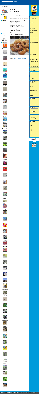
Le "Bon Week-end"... (3, 37)
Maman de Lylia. (32, 54)
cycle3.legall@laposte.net (5, 6)
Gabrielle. (31, 59)
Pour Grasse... (5, 85)
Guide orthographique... (4, 40)
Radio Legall (31, 95)
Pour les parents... (3, 31)
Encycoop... (31, 74)
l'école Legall (31, 86)
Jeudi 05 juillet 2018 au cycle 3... (33, 30)
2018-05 (31, 126)
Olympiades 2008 (5, 295)
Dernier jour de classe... (35, 42)
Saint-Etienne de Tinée (5, 283)
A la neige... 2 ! (5, 277)
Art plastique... (5, 73)
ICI (35, 18)
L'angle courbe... (5, 363)
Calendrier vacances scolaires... (4, 36)
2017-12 (31, 133)
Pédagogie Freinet (32, 94)
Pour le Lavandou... (5, 110)
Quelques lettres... (5, 159)
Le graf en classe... (5, 246)
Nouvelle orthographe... (3, 39)
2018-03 (31, 129)
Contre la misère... (5, 116)
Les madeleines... (5, 326)
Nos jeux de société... (4, 128)
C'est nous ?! (4, 357)
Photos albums (5, 42)
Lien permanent (19, 58)
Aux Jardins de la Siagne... (5, 320)
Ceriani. (31, 61)
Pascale (31, 42)
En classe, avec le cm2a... (5, 289)
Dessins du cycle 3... (5, 252)
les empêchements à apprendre (33, 90)
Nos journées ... (16, 58)
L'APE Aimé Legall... (32, 78)
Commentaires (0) (24, 58)
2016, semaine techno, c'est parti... (5, 91)
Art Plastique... (5, 122)
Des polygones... (5, 215)
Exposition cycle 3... (5, 203)
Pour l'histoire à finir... (4, 48)
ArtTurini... (5, 209)
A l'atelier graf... (5, 165)
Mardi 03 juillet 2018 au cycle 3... (34, 37)
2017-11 (31, 134)
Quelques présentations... (5, 332)
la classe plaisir (31, 87)
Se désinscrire (34, 111)
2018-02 (31, 130)
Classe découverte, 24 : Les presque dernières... (33, 55)
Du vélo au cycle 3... (5, 153)
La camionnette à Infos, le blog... (9, 1)
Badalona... (5, 79)
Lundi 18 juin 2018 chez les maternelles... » (24, 7)
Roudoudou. (31, 52)
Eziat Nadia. (31, 57)
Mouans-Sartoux (32, 91)
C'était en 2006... (32, 22)
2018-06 (31, 125)
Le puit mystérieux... (5, 369)
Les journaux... (3, 38)
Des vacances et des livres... (33, 23)
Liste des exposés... (3, 35)
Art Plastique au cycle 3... (5, 197)
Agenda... (2, 34)
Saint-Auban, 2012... (5, 240)
